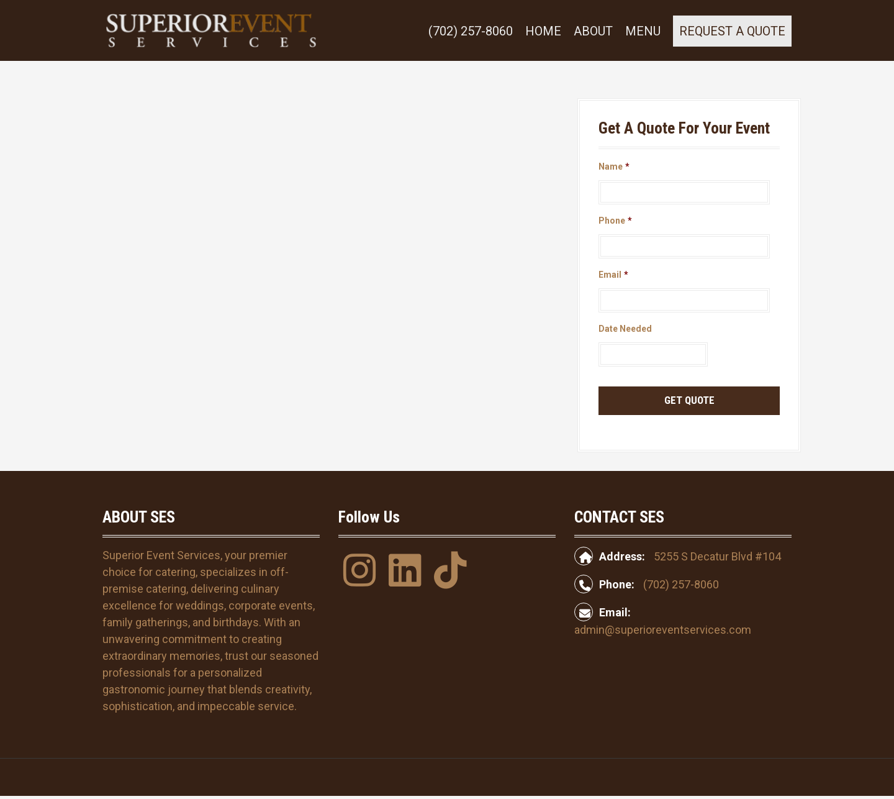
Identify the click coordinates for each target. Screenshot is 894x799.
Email (613, 275)
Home (543, 31)
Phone (615, 221)
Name (614, 166)
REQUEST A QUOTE (732, 31)
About (593, 31)
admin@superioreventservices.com (662, 629)
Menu (643, 31)
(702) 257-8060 (470, 31)
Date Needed (625, 329)
